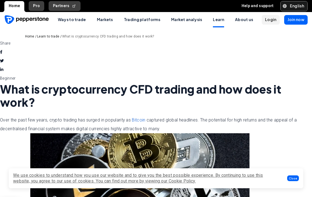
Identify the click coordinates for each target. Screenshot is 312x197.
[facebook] (1, 52)
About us (244, 19)
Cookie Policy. (182, 181)
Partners (64, 6)
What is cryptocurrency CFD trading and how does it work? (108, 36)
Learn (218, 19)
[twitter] (2, 60)
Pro (36, 6)
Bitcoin (138, 120)
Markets (105, 19)
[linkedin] (1, 69)
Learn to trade (48, 36)
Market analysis (186, 19)
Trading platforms (142, 19)
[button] (293, 178)
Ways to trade (72, 19)
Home (14, 6)
